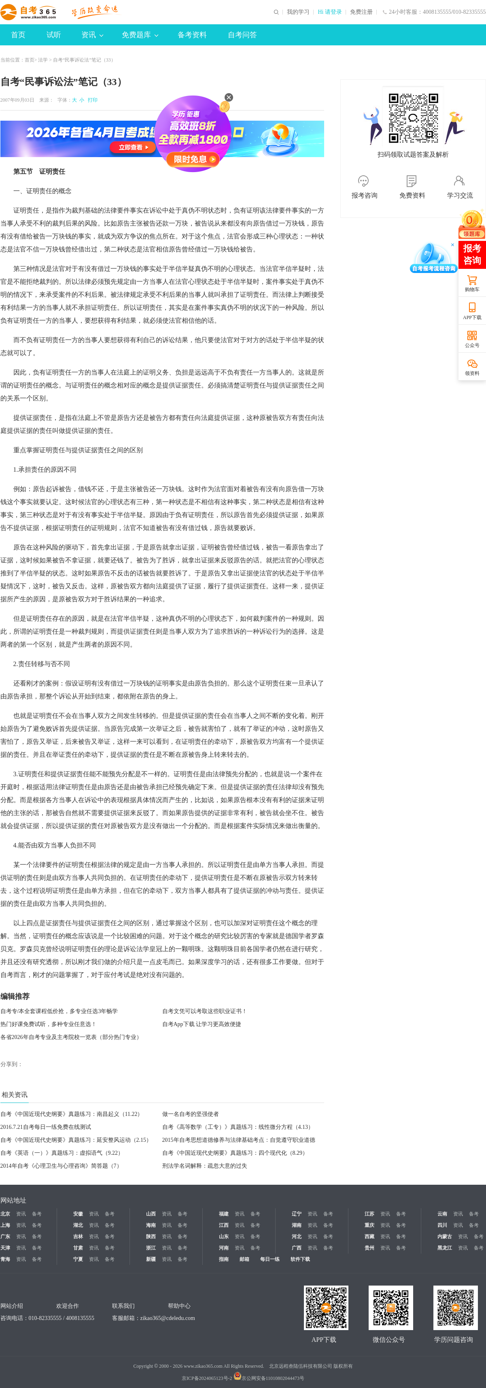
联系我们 (123, 1306)
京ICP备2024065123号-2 (207, 1378)
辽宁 (296, 1214)
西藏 (369, 1236)
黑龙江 (444, 1248)
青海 (5, 1259)
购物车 (472, 289)
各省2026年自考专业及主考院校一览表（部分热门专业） (71, 1037)
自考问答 (242, 35)
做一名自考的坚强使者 (190, 1114)
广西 (296, 1248)
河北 (296, 1236)
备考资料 (192, 35)
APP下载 (472, 317)
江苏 (369, 1214)
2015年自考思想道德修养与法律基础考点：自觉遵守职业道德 (238, 1140)
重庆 (369, 1225)
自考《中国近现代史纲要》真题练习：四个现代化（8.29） (235, 1153)
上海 (5, 1225)
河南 (224, 1248)
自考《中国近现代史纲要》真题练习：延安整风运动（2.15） (76, 1140)
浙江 (151, 1248)
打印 (91, 100)
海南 (151, 1225)
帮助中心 (179, 1306)
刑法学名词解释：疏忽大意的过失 (204, 1166)
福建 (224, 1214)
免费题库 (140, 35)
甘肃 (78, 1248)
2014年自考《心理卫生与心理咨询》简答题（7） (61, 1166)
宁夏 (78, 1259)
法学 (43, 60)
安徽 (78, 1214)
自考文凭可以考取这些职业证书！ (204, 1011)
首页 (18, 35)
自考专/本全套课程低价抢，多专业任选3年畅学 (59, 1011)
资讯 (92, 35)
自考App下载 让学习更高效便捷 (202, 1024)
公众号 (472, 345)
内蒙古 (444, 1236)
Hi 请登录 (330, 12)
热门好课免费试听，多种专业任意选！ (48, 1024)
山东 (224, 1236)
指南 (224, 1259)
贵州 (369, 1248)
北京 (5, 1214)
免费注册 (361, 12)
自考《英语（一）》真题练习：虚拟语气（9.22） (62, 1153)
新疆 (151, 1259)
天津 (5, 1248)
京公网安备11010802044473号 (269, 1378)
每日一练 (270, 1259)
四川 (442, 1225)
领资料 (472, 373)
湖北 (78, 1225)
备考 (37, 1214)
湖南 (296, 1225)
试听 (54, 35)
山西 (151, 1214)
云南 (442, 1214)
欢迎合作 (67, 1306)
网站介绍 (11, 1306)
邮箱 (244, 1259)
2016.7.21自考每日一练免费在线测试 (45, 1127)
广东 (5, 1236)
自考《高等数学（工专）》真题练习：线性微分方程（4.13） (238, 1127)
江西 (224, 1225)
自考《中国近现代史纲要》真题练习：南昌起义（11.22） (71, 1114)
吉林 (78, 1236)
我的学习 (298, 12)
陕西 (151, 1236)
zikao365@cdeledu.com (167, 1318)
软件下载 (300, 1259)
